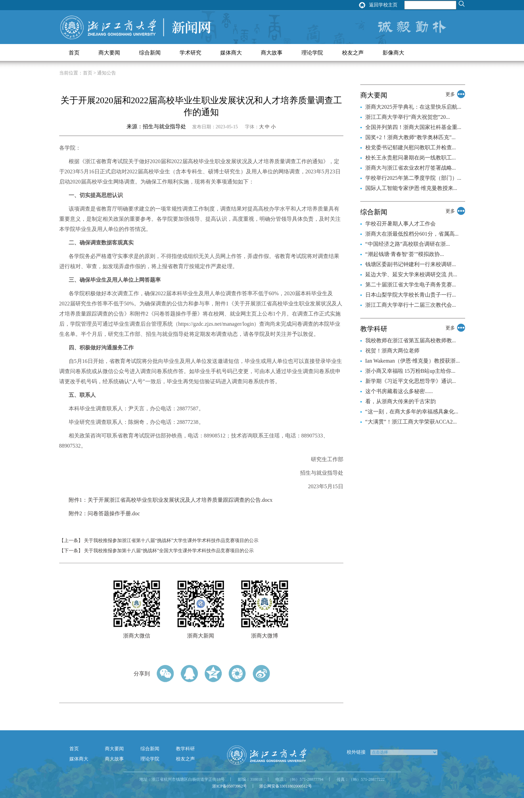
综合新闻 (150, 53)
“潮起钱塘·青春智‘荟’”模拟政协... (404, 254)
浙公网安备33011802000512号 (285, 786)
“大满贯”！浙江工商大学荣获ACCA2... (411, 422)
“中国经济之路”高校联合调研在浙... (407, 244)
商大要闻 (109, 53)
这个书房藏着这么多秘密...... (399, 391)
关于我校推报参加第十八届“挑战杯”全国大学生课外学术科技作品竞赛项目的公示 (169, 550)
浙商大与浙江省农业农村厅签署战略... (410, 168)
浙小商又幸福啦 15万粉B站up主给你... (410, 371)
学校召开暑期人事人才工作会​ (400, 224)
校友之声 (353, 53)
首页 (74, 53)
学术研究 (190, 53)
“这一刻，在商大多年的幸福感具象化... (411, 411)
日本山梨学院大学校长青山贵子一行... (410, 295)
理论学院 (312, 53)
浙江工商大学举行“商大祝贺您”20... (407, 117)
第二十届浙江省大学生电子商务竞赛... (410, 284)
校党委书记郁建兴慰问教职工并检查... (410, 147)
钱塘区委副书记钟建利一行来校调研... (410, 264)
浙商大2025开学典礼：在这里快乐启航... (413, 107)
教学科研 (185, 748)
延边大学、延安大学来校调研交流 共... (411, 274)
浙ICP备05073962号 (229, 786)
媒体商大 (231, 53)
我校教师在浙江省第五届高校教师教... (410, 340)
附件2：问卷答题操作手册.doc (104, 513)
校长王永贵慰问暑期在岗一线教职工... (410, 157)
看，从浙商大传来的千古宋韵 (400, 401)
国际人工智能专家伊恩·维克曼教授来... (411, 188)
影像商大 (393, 53)
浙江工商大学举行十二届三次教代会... (410, 305)
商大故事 (271, 53)
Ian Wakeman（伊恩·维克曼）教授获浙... (412, 361)
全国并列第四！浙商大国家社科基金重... (413, 127)
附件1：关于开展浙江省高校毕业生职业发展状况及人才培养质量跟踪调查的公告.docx (171, 500)
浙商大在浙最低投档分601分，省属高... (412, 234)
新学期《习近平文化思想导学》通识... (410, 381)
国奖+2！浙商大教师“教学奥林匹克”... (410, 137)
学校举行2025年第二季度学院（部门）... (413, 178)
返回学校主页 (383, 4)
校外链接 (356, 752)
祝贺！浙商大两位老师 (392, 350)
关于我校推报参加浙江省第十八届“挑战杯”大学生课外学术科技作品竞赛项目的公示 (171, 540)
